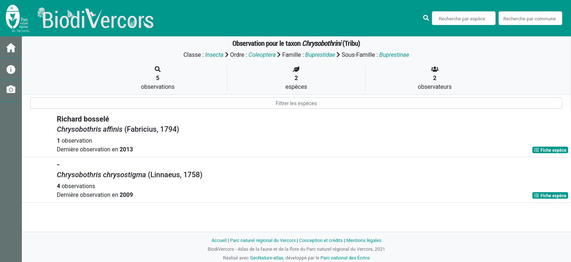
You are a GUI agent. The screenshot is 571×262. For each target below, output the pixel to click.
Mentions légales (364, 240)
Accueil (218, 240)
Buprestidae (320, 54)
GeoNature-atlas (266, 258)
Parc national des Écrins (345, 258)
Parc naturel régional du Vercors (262, 240)
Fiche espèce (550, 149)
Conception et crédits (321, 240)
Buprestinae (394, 54)
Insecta (214, 54)
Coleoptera (262, 54)
